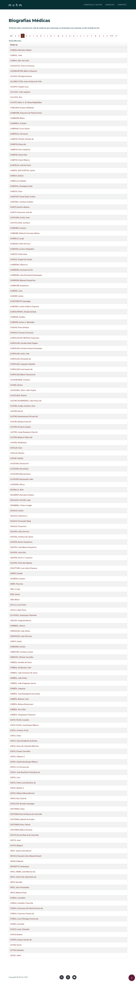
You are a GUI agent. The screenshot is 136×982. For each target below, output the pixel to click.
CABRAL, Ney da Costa (19, 60)
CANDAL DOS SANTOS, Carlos (22, 170)
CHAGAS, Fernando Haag (20, 521)
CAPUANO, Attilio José (20, 217)
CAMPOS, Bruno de (18, 144)
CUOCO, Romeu (16, 934)
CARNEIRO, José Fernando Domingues (26, 275)
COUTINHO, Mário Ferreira (21, 830)
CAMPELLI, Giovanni (19, 134)
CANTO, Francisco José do (21, 212)
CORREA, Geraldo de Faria (21, 662)
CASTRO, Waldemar (18, 442)
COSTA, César (15, 735)
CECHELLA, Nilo (17, 489)
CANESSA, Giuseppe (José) (21, 186)
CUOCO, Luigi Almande (19, 929)
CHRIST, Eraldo (16, 573)
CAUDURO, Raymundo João (21, 479)
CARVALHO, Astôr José (19, 353)
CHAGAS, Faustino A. (19, 516)
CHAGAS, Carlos (16, 510)
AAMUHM (109, 5)
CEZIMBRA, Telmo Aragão (21, 505)
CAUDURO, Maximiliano (20, 474)
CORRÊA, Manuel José (19, 699)
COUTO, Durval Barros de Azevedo (24, 835)
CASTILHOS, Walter (18, 395)
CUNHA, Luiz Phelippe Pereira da (24, 919)
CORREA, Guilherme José (20, 667)
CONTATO (122, 5)
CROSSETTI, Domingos (19, 866)
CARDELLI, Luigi (17, 238)
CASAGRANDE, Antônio (20, 380)
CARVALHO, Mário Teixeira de (22, 374)
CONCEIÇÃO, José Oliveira (21, 636)
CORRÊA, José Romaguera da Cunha (25, 694)
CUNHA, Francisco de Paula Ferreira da (26, 908)
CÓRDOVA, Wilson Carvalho (21, 657)
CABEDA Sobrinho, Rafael (20, 50)
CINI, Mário (15, 599)
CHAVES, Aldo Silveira (19, 531)
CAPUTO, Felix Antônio (20, 223)
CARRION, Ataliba (17, 317)
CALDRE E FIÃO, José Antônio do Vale (26, 81)
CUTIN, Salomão (17, 950)
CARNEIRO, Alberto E (19, 264)
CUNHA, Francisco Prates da (22, 913)
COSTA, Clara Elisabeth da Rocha (23, 741)
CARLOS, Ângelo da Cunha (21, 259)
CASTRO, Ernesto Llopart (20, 427)
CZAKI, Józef (15, 955)
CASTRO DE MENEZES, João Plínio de (25, 401)
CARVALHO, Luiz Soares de (21, 369)
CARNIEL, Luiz (16, 291)
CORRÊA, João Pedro (18, 678)
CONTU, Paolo (16, 641)
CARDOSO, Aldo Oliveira (20, 244)
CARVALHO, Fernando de (20, 359)
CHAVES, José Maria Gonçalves (23, 547)
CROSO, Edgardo (16, 861)
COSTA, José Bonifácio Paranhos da (25, 772)
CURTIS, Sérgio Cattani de (21, 940)
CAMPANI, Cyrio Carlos (20, 128)
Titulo (14, 45)
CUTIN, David (15, 945)
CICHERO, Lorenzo (17, 578)
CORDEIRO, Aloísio (17, 646)
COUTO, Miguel (16, 845)
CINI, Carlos (15, 594)
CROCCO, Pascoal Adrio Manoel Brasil (25, 856)
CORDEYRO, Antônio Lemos (21, 652)
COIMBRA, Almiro (17, 626)
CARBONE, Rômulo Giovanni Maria (24, 233)
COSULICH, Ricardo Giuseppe (22, 803)
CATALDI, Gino (16, 448)
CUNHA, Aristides (17, 898)
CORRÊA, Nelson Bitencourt (21, 704)
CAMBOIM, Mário (17, 118)
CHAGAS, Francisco (18, 526)
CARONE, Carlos (16, 296)
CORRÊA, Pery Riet (18, 709)
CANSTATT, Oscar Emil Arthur (22, 196)
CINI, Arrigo (15, 589)
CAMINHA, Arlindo (18, 123)
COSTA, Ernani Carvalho (20, 751)
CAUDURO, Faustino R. (19, 463)
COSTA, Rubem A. (17, 788)
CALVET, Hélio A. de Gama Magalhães (26, 102)
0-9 (111, 36)
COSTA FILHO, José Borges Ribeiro (24, 725)
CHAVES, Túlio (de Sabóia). (21, 563)
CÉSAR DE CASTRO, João (20, 500)
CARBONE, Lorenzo (18, 228)
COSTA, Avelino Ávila (19, 730)
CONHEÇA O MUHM (93, 5)
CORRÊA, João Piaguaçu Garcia (23, 683)
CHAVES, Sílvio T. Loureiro (21, 558)
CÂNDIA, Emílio (16, 176)
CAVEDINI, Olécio (17, 484)
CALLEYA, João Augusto (20, 92)
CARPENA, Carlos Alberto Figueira (24, 306)
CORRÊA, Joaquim (17, 688)
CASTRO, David (16, 411)
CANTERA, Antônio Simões (21, 202)
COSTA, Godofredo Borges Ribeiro (24, 762)
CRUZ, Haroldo (16, 882)
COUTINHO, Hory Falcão (20, 824)
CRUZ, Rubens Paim (18, 892)
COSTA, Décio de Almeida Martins (24, 746)
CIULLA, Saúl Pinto (18, 610)
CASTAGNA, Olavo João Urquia (23, 390)
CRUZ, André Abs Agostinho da (23, 877)
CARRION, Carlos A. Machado (22, 322)
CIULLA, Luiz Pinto (18, 605)
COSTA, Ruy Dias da (18, 798)
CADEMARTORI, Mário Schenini (23, 71)
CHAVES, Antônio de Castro (21, 537)
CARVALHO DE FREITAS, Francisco (24, 338)
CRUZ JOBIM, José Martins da (22, 872)
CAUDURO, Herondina (19, 469)
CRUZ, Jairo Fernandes (19, 887)
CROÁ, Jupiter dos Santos (20, 851)
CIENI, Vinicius (16, 584)
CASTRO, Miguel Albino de (21, 437)
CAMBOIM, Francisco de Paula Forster (26, 113)
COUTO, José (15, 840)
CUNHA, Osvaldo (17, 924)
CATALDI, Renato (17, 453)
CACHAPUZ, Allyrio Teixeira (22, 66)
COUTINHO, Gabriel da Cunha (22, 819)
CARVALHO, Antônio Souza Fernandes (26, 348)
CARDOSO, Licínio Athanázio (22, 249)
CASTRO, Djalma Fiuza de (20, 421)
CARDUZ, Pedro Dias (18, 254)
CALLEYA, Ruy (16, 97)
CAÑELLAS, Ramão (18, 181)
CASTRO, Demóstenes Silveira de (24, 416)
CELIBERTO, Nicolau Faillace (22, 495)
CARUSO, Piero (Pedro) (19, 327)
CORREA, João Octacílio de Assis (23, 673)
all (11, 36)
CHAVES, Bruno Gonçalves (21, 542)
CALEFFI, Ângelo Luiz (19, 87)
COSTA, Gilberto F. (17, 756)
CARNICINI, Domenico (19, 285)
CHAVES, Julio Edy (18, 552)
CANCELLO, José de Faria (20, 165)
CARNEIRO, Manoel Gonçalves (22, 280)
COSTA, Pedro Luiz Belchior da (23, 783)
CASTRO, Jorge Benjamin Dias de (24, 432)
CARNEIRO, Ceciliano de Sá (21, 270)
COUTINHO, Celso (17, 809)
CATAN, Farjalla (16, 458)
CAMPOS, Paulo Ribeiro (20, 160)
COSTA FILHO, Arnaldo (19, 720)
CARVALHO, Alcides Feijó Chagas (24, 343)
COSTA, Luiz (15, 777)
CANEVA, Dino (16, 191)
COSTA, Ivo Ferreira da (19, 767)
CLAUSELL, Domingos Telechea (23, 615)
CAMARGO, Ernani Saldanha (22, 107)
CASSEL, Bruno (16, 385)
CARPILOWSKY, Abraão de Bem (23, 312)
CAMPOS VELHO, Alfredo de (22, 139)
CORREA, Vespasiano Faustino (22, 715)
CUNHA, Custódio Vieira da (21, 903)
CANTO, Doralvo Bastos (19, 207)
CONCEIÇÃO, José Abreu (20, 631)
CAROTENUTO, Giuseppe (20, 301)
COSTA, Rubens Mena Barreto (22, 793)
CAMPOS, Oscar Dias (18, 155)
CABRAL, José (16, 55)
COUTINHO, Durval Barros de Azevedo (26, 814)
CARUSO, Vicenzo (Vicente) (21, 332)
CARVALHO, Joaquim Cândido (22, 364)
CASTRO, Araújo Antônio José (22, 406)
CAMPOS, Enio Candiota (20, 149)
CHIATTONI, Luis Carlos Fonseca (23, 568)
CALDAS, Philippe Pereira (21, 76)
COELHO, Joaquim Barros (20, 620)
